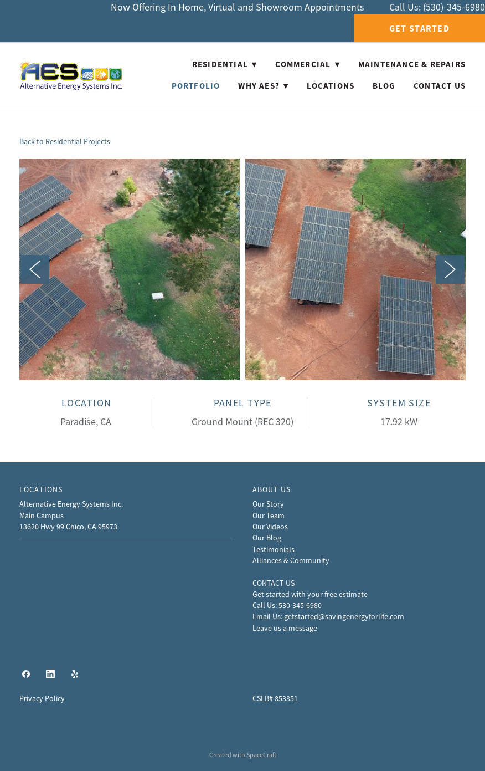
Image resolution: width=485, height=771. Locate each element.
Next (450, 269)
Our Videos (270, 527)
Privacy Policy (42, 698)
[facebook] (26, 674)
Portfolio (196, 85)
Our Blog (266, 538)
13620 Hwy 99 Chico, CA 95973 (68, 527)
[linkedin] (50, 674)
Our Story (268, 504)
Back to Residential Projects (64, 141)
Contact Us (440, 85)
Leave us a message (284, 628)
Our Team (268, 515)
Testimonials (273, 549)
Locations (330, 85)
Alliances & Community (290, 560)
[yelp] (74, 674)
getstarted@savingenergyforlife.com (344, 616)
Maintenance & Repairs (412, 64)
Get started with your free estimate (310, 594)
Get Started (419, 28)
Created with (242, 754)
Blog (384, 85)
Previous (34, 269)
